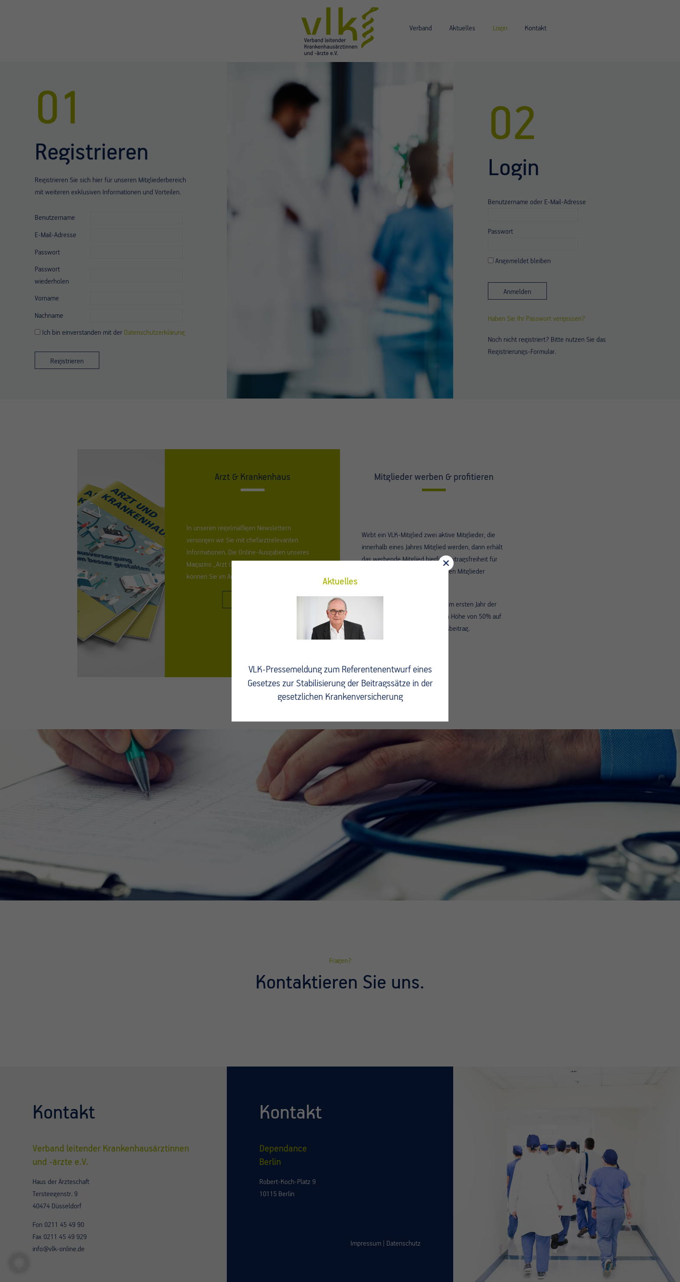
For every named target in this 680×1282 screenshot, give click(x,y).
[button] (19, 1263)
